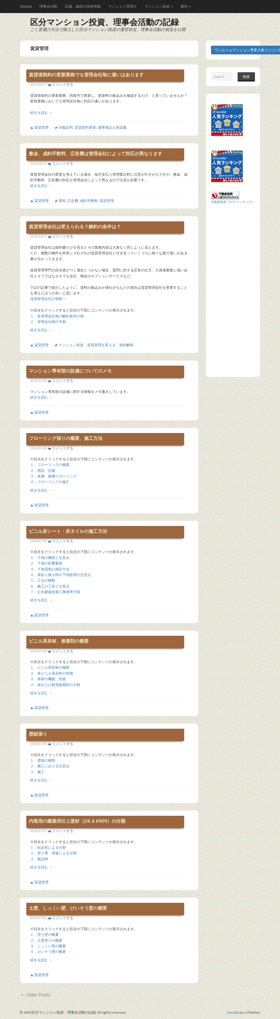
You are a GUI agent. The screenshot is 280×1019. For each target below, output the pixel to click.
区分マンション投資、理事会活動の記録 (104, 22)
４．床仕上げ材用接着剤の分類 (55, 684)
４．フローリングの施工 (49, 481)
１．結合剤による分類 (48, 847)
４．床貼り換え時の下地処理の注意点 (60, 574)
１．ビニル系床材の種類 (49, 667)
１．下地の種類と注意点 (49, 557)
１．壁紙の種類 (42, 760)
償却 (62, 200)
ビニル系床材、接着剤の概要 (59, 641)
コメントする (62, 84)
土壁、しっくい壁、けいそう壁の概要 (68, 908)
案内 (186, 6)
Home (26, 6)
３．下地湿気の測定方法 (49, 569)
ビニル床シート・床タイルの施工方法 (68, 531)
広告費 (72, 200)
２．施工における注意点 (49, 766)
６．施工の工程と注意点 (49, 586)
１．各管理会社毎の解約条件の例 (57, 316)
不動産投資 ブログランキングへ (232, 202)
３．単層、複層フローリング (53, 476)
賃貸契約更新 (85, 127)
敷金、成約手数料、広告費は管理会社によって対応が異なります (95, 154)
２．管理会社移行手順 (48, 321)
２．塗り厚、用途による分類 (53, 853)
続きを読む (41, 112)
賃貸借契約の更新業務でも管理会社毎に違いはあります (86, 75)
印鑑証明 (66, 127)
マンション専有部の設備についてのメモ (70, 371)
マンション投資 (159, 6)
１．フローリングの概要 (49, 464)
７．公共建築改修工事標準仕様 (55, 592)
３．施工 (37, 772)
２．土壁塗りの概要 (46, 940)
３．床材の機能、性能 (48, 679)
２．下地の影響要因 (46, 563)
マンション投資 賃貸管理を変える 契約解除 (96, 345)
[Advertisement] (231, 290)
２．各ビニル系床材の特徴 (51, 673)
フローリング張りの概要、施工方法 (65, 438)
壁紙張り (38, 734)
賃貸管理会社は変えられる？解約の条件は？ (75, 227)
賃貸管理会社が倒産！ (48, 298)
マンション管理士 (122, 6)
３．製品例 (39, 859)
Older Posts (35, 994)
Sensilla (233, 1012)
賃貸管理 (41, 127)
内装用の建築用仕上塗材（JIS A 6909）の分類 (77, 821)
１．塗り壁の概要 (44, 934)
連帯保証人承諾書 (112, 127)
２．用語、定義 (42, 470)
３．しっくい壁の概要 (48, 946)
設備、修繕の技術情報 (83, 6)
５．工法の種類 (42, 580)
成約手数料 (89, 200)
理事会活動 (48, 6)
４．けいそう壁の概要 (48, 951)
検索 (246, 76)
